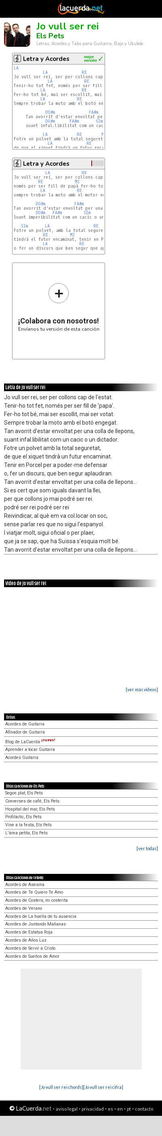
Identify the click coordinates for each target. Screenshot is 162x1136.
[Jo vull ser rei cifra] (103, 1087)
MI (77, 181)
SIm (99, 121)
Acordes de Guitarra (24, 724)
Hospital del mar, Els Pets (30, 809)
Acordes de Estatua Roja (29, 932)
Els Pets (50, 36)
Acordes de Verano (23, 908)
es (110, 1108)
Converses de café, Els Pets (32, 801)
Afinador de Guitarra (25, 732)
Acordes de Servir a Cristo (30, 948)
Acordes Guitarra (21, 757)
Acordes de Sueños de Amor (32, 956)
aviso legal (67, 1108)
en (120, 1108)
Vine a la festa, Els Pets (28, 825)
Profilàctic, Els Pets (23, 816)
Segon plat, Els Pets (24, 793)
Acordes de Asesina (24, 884)
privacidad (93, 1108)
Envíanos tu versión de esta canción (58, 307)
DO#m (50, 112)
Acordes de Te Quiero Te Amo (34, 892)
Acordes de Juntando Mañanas (35, 924)
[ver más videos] (142, 689)
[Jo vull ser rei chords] (61, 1087)
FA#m (93, 112)
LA (16, 68)
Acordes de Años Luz (25, 940)
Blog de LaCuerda (30, 741)
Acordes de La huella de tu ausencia (40, 916)
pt (129, 1108)
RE (84, 72)
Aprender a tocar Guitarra (30, 749)
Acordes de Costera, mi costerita (36, 900)
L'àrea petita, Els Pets (26, 833)
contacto (144, 1108)
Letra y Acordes (46, 59)
